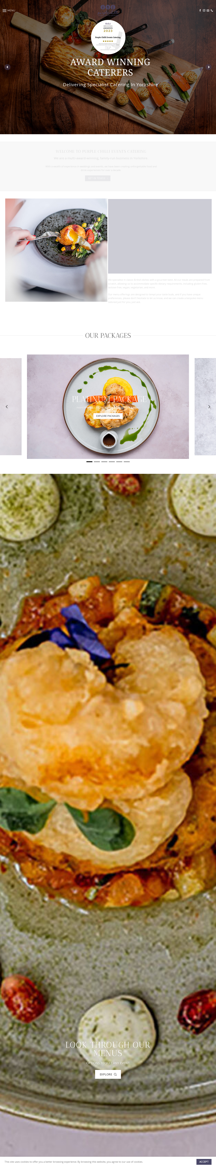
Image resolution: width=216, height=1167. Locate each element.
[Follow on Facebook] (200, 10)
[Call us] (212, 10)
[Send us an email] (208, 10)
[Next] (209, 406)
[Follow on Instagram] (204, 10)
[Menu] (8, 10)
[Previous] (7, 406)
